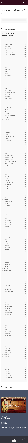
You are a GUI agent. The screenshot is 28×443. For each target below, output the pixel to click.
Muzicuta (7, 327)
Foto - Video (7, 149)
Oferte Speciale (6, 356)
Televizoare (7, 195)
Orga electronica (9, 312)
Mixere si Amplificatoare (9, 163)
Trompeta (8, 333)
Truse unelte (7, 266)
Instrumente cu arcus (8, 289)
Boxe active (7, 126)
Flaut (7, 323)
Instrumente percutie (8, 337)
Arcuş (7, 79)
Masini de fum (8, 147)
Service (5, 358)
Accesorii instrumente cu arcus (10, 77)
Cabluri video (8, 224)
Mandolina (9, 63)
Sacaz (7, 88)
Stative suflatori (7, 373)
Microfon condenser (9, 155)
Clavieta (7, 321)
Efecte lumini (7, 142)
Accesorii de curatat (8, 201)
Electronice (6, 199)
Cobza (6, 287)
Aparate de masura (8, 207)
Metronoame (7, 111)
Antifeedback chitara (9, 44)
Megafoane (8, 193)
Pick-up (7, 176)
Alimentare (8, 212)
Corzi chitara (8, 48)
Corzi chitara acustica (11, 54)
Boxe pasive (7, 128)
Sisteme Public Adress (9, 182)
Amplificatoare (8, 165)
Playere (6, 178)
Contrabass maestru (9, 291)
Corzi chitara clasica (11, 56)
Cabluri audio (8, 218)
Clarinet (7, 319)
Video (6, 197)
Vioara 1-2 (8, 293)
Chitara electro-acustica (9, 283)
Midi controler (8, 310)
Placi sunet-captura (8, 258)
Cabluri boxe (8, 220)
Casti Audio (7, 134)
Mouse (7, 254)
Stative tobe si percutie (9, 377)
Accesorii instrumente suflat (10, 92)
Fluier (7, 325)
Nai (6, 329)
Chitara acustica (8, 274)
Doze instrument (8, 105)
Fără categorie (6, 268)
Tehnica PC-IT (7, 262)
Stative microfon (8, 367)
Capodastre (8, 46)
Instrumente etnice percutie (11, 346)
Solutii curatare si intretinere (10, 115)
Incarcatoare (7, 245)
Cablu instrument (9, 216)
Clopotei (7, 344)
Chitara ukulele (7, 285)
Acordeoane (8, 308)
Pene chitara (8, 73)
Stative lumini (7, 365)
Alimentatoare (7, 205)
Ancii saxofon (8, 96)
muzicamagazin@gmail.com (9, 429)
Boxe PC (6, 130)
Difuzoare (6, 138)
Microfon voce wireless (10, 159)
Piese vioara (8, 86)
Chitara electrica (10, 52)
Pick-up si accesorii (8, 170)
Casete (6, 228)
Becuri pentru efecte (9, 144)
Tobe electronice (9, 352)
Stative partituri (7, 371)
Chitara (6, 272)
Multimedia (7, 249)
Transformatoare (8, 264)
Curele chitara (8, 65)
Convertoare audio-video (9, 136)
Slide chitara (7, 113)
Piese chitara (8, 75)
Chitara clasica (7, 277)
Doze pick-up (8, 174)
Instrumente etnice (8, 335)
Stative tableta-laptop (8, 375)
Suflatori (6, 117)
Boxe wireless (7, 132)
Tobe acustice (8, 350)
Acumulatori (7, 203)
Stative (5, 360)
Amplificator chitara (9, 42)
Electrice (6, 243)
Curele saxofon (9, 98)
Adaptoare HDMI (9, 233)
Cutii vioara (8, 84)
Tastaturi (7, 256)
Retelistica (8, 239)
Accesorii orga (7, 100)
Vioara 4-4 (8, 298)
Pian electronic (8, 314)
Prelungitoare (10, 214)
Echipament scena (8, 140)
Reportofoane (7, 180)
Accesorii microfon (9, 153)
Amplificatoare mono (9, 186)
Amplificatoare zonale (10, 188)
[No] (26, 439)
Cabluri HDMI (8, 222)
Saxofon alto (8, 331)
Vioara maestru (9, 302)
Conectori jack (8, 237)
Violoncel (7, 304)
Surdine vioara (8, 90)
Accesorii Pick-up (9, 172)
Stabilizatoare (7, 260)
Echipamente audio (7, 121)
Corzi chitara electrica (11, 58)
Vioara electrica (9, 300)
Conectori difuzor (9, 235)
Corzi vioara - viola (9, 82)
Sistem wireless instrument (11, 161)
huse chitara (8, 69)
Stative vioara (7, 379)
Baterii (6, 209)
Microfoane (7, 151)
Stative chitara (7, 363)
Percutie (7, 339)
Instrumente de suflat (8, 316)
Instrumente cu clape (8, 306)
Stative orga (7, 369)
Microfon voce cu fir (9, 157)
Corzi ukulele (10, 61)
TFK (2, 2)
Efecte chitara (8, 67)
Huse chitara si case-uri (10, 71)
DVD (6, 241)
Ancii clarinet (8, 94)
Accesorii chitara (8, 40)
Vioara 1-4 (8, 295)
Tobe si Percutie (8, 342)
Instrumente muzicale (7, 270)
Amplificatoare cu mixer (10, 184)
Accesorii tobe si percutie (9, 102)
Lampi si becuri (7, 247)
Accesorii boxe (7, 123)
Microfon (7, 226)
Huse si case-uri (8, 107)
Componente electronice (9, 230)
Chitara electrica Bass (9, 281)
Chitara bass (10, 50)
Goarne (7, 191)
